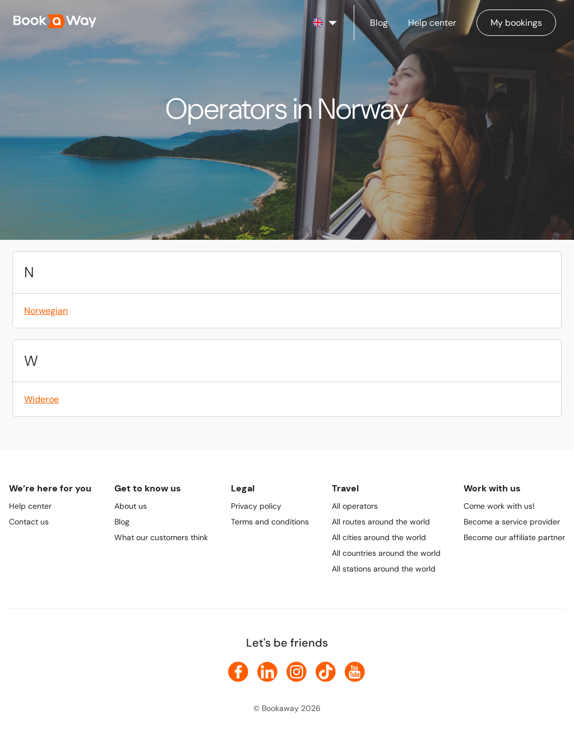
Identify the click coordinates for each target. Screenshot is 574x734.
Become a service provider (512, 522)
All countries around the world (386, 553)
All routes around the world (381, 522)
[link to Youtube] (355, 672)
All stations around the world (384, 569)
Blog (121, 522)
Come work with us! (499, 506)
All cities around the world (379, 537)
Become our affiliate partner (514, 537)
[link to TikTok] (326, 672)
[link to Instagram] (296, 672)
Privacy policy (256, 506)
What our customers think (161, 537)
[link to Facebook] (238, 672)
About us (130, 506)
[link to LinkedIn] (267, 672)
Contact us (29, 522)
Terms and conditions (270, 522)
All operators (355, 506)
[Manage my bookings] (516, 23)
